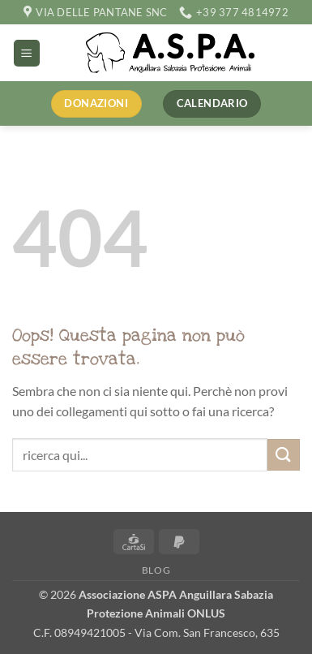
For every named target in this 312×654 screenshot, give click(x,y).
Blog (156, 570)
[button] (27, 53)
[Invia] (283, 455)
